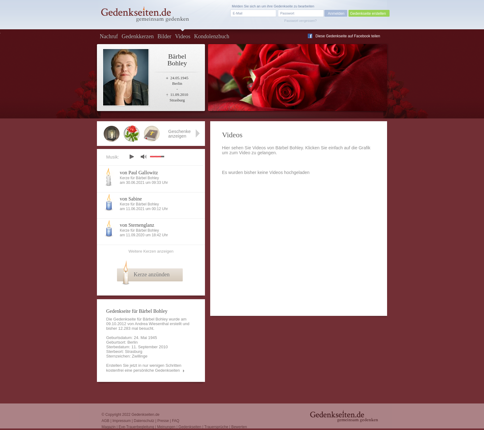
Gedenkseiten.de (145, 414)
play (131, 157)
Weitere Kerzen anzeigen (150, 251)
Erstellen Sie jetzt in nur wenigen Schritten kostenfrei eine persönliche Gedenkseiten (144, 368)
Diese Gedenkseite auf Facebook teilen (347, 36)
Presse (163, 421)
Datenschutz (144, 421)
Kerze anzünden (151, 274)
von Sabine (131, 198)
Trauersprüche (216, 427)
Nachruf (109, 36)
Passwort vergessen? (300, 21)
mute (143, 156)
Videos (182, 36)
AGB (105, 421)
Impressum (121, 421)
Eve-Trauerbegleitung (136, 427)
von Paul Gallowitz (139, 172)
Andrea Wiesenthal (152, 323)
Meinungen (166, 427)
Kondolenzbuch (211, 36)
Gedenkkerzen (138, 36)
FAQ (175, 421)
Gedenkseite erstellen (368, 13)
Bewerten (239, 427)
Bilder (164, 36)
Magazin (108, 427)
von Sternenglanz (137, 225)
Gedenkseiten (189, 427)
